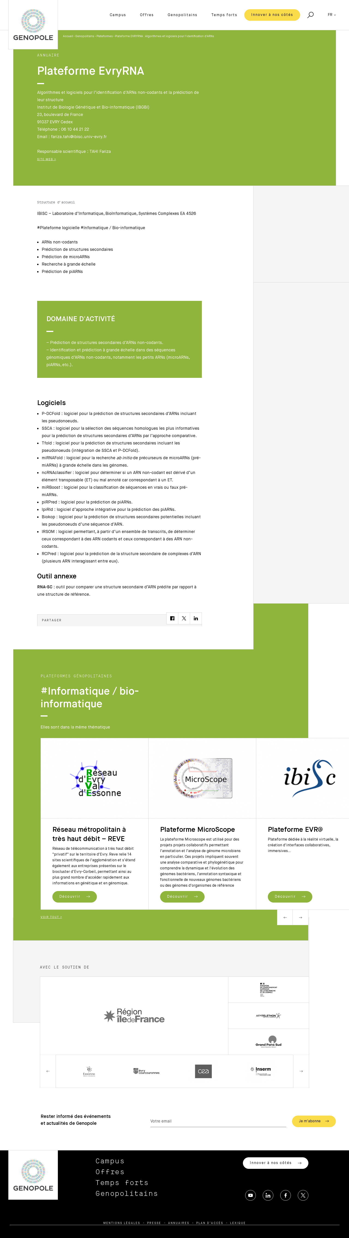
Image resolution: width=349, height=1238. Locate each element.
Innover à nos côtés (272, 15)
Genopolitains (182, 15)
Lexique (238, 1223)
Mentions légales (121, 1223)
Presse (154, 1223)
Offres (147, 15)
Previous (285, 917)
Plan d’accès (209, 1223)
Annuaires (178, 1223)
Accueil (68, 36)
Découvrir (74, 896)
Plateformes (104, 36)
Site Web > (46, 159)
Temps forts (224, 15)
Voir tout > (51, 917)
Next (300, 917)
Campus (118, 15)
